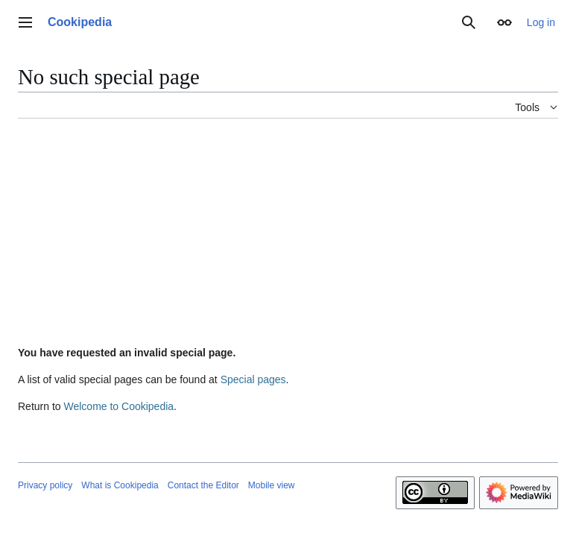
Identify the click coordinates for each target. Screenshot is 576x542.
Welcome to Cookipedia (118, 406)
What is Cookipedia (119, 485)
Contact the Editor (203, 485)
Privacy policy (45, 485)
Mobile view (271, 485)
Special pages (253, 379)
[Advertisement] (288, 234)
